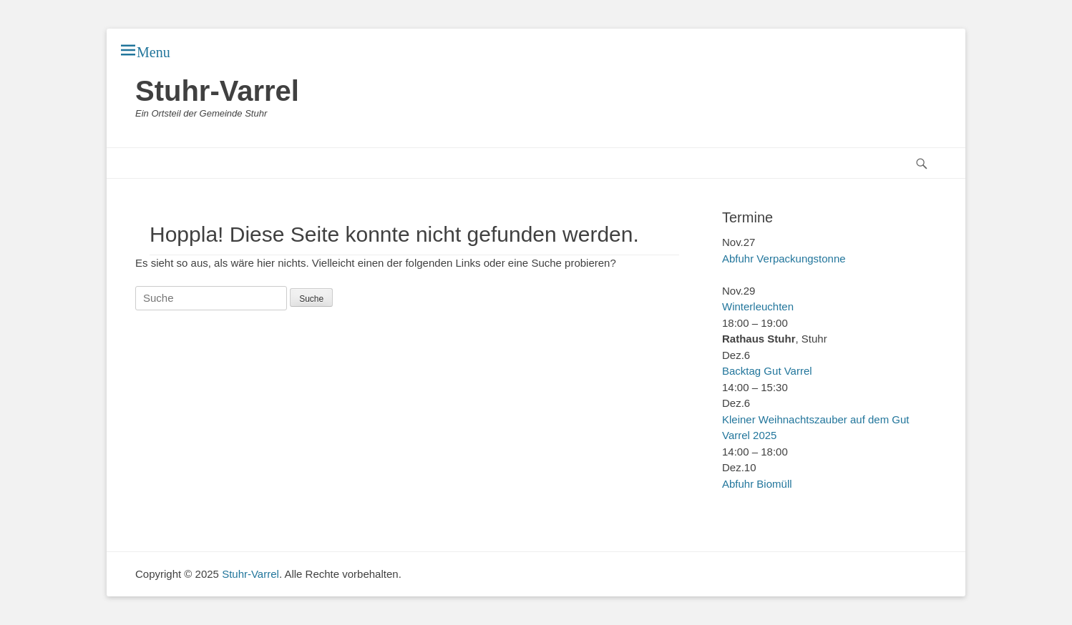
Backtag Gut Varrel (767, 371)
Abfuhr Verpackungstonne (784, 258)
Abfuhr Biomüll (757, 484)
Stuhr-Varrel (217, 91)
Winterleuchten (758, 306)
